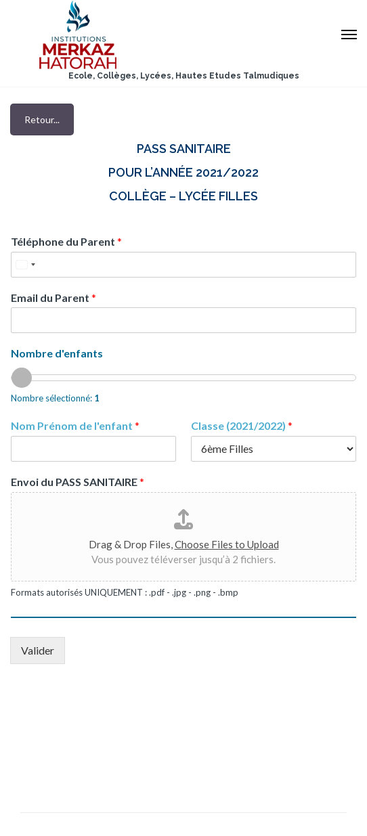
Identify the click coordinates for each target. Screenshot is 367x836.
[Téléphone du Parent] (183, 265)
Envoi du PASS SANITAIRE (77, 481)
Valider (37, 650)
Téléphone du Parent (66, 241)
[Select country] (25, 265)
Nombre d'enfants (57, 353)
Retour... (42, 119)
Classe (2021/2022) (242, 425)
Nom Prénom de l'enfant (75, 425)
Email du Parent (53, 297)
